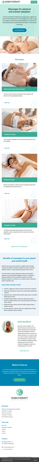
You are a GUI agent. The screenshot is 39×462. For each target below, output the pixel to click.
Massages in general (7, 427)
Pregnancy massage (9, 134)
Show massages (19, 30)
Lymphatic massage (9, 225)
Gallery (3, 431)
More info (7, 102)
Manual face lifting (9, 180)
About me (4, 425)
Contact (4, 433)
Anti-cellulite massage (7, 416)
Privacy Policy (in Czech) (25, 457)
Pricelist (4, 429)
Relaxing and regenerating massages (14, 89)
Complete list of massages (19, 246)
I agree (35, 460)
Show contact (19, 379)
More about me (24, 351)
